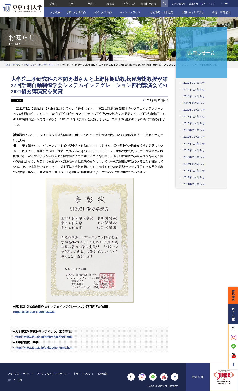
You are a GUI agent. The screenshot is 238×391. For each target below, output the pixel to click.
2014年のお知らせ (194, 163)
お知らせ (29, 64)
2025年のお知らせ (194, 89)
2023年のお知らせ (194, 102)
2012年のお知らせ (194, 177)
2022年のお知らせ (48, 64)
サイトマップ (208, 3)
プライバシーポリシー (20, 373)
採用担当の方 (148, 3)
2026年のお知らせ (194, 82)
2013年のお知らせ (194, 170)
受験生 (53, 3)
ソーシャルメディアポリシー (53, 373)
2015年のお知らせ (194, 157)
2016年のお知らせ (194, 150)
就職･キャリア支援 (193, 12)
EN (226, 3)
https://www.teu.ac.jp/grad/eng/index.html (44, 336)
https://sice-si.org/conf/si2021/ (34, 311)
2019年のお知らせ (194, 130)
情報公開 (198, 377)
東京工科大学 (13, 64)
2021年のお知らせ (194, 116)
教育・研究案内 (221, 12)
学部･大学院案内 (76, 12)
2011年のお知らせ (194, 184)
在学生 (72, 3)
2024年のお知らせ (194, 96)
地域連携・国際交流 (161, 12)
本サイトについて (83, 373)
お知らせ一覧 (201, 52)
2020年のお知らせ (194, 123)
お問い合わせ (178, 3)
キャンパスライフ (130, 12)
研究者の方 (129, 3)
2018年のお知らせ (194, 136)
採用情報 (102, 373)
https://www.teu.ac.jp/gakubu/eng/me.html (44, 347)
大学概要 (55, 12)
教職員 (110, 3)
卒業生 (91, 3)
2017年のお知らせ (194, 143)
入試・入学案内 (103, 12)
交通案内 (193, 3)
